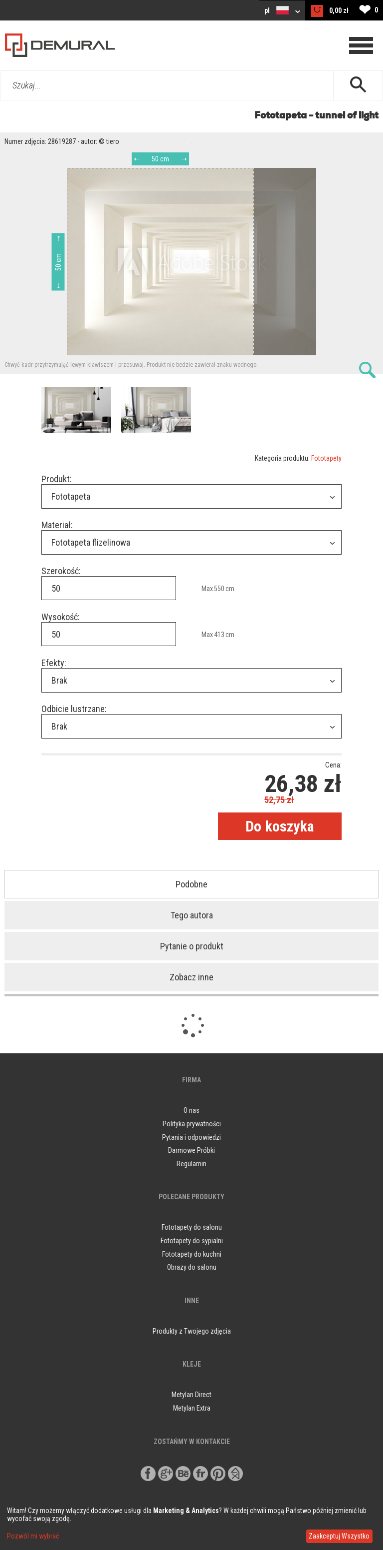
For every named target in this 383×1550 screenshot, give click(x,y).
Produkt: (56, 479)
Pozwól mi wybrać (33, 1536)
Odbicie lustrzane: (74, 709)
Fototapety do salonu (192, 1227)
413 (219, 635)
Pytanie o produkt (191, 946)
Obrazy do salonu (191, 1267)
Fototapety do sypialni (192, 1241)
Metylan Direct (191, 1395)
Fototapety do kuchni (191, 1254)
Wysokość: (60, 617)
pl (282, 10)
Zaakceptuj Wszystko (339, 1536)
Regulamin (191, 1164)
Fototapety (326, 458)
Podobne (191, 884)
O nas (191, 1110)
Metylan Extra (191, 1408)
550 (219, 589)
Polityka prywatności (192, 1124)
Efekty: (53, 663)
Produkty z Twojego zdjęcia (192, 1331)
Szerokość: (61, 571)
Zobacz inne (191, 977)
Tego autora (192, 915)
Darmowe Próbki (191, 1150)
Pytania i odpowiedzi (191, 1137)
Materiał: (57, 525)
